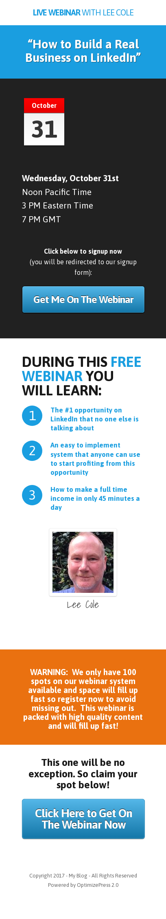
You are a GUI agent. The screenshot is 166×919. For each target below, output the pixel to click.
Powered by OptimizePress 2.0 (83, 885)
